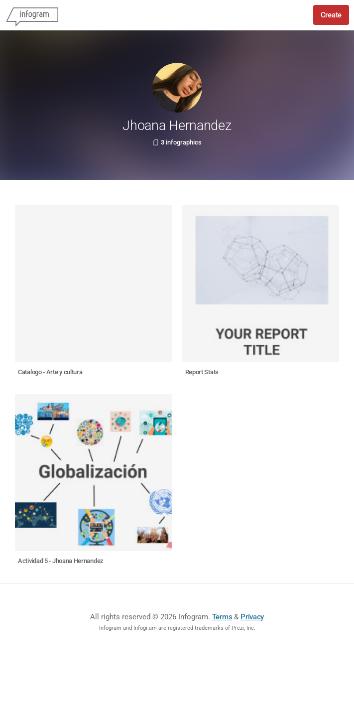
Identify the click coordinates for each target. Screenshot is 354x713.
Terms (222, 616)
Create (331, 14)
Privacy (252, 616)
